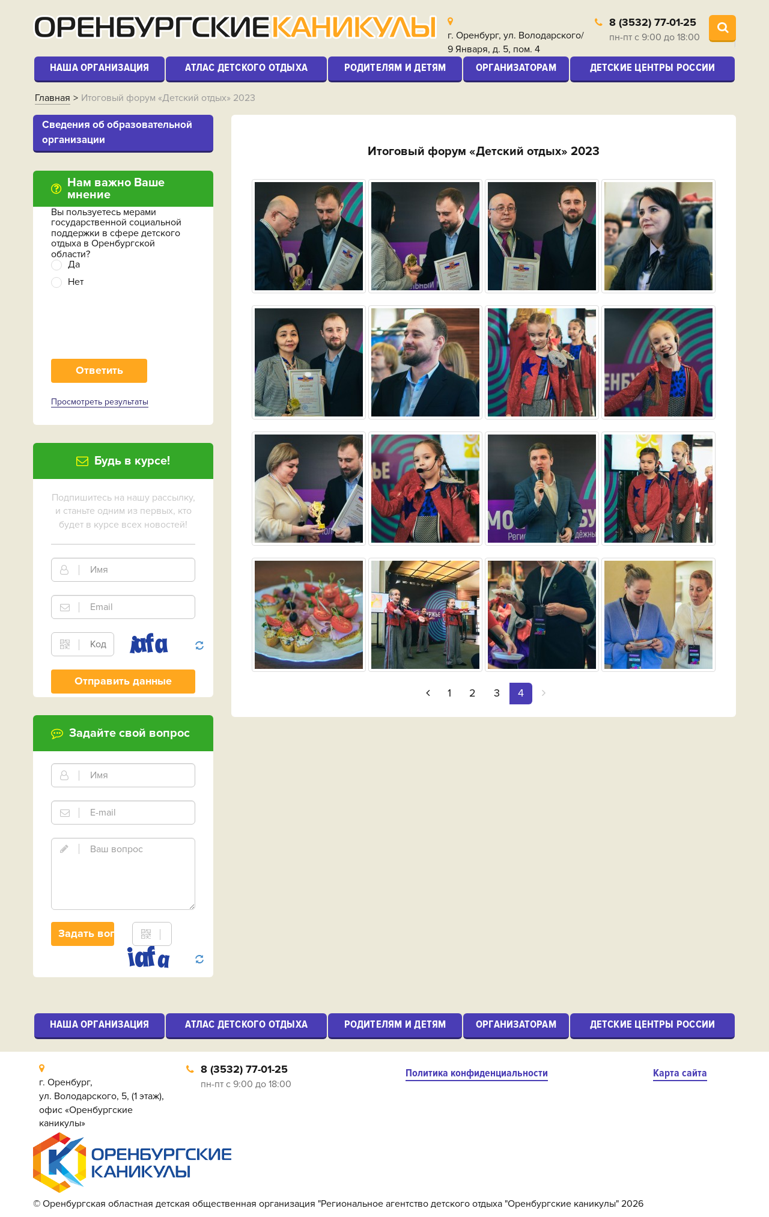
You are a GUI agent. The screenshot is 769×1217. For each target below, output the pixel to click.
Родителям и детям (395, 67)
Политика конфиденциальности (477, 1073)
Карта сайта (680, 1073)
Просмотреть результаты (99, 402)
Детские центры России (653, 67)
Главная (52, 98)
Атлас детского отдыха (246, 67)
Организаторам (516, 67)
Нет (76, 282)
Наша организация (100, 67)
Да (74, 264)
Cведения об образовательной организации (117, 131)
